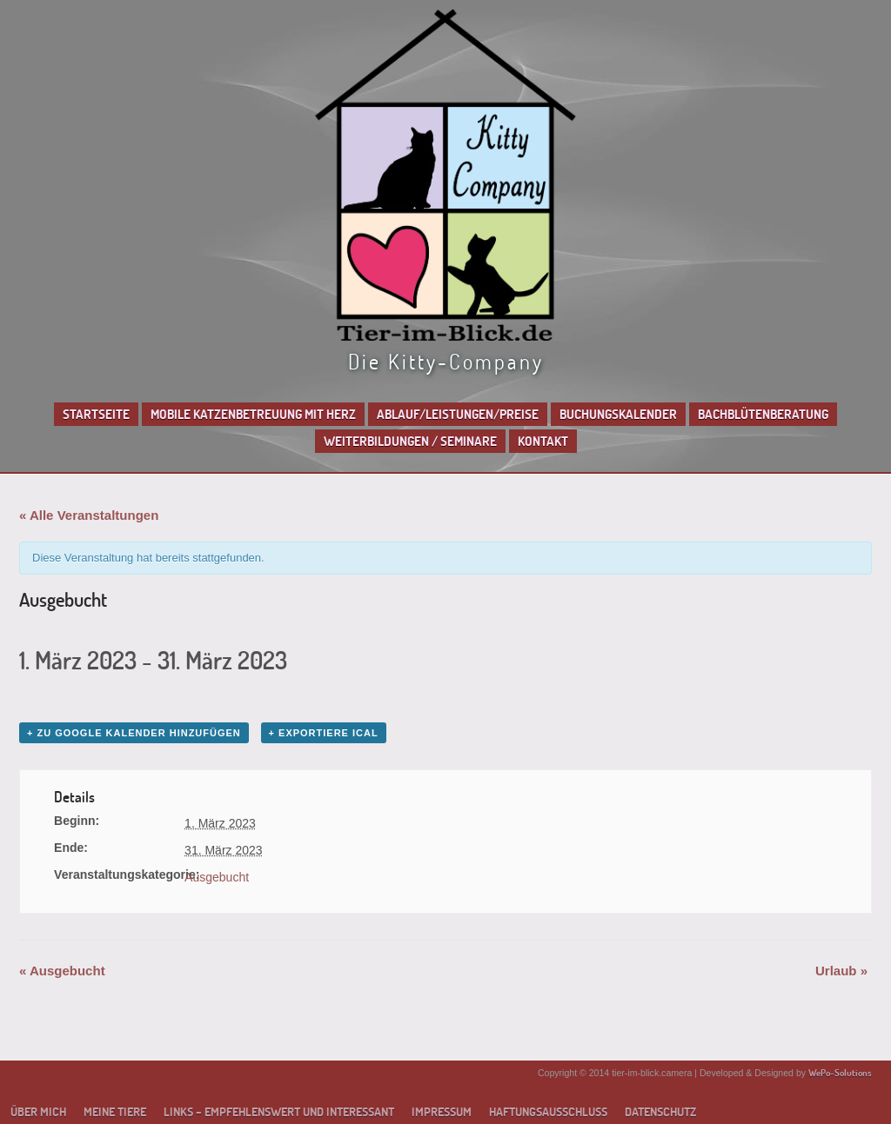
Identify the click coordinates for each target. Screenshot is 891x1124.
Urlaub (841, 970)
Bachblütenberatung (763, 414)
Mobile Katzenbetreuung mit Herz (253, 414)
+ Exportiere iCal (324, 733)
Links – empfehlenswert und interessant (279, 1112)
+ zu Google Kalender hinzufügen (134, 733)
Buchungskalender (618, 414)
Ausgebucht (216, 877)
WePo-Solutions (840, 1072)
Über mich (38, 1112)
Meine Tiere (115, 1112)
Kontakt (543, 441)
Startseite (96, 414)
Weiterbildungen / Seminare (410, 441)
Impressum (442, 1112)
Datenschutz (660, 1112)
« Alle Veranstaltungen (88, 515)
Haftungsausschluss (548, 1112)
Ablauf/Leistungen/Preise (458, 414)
